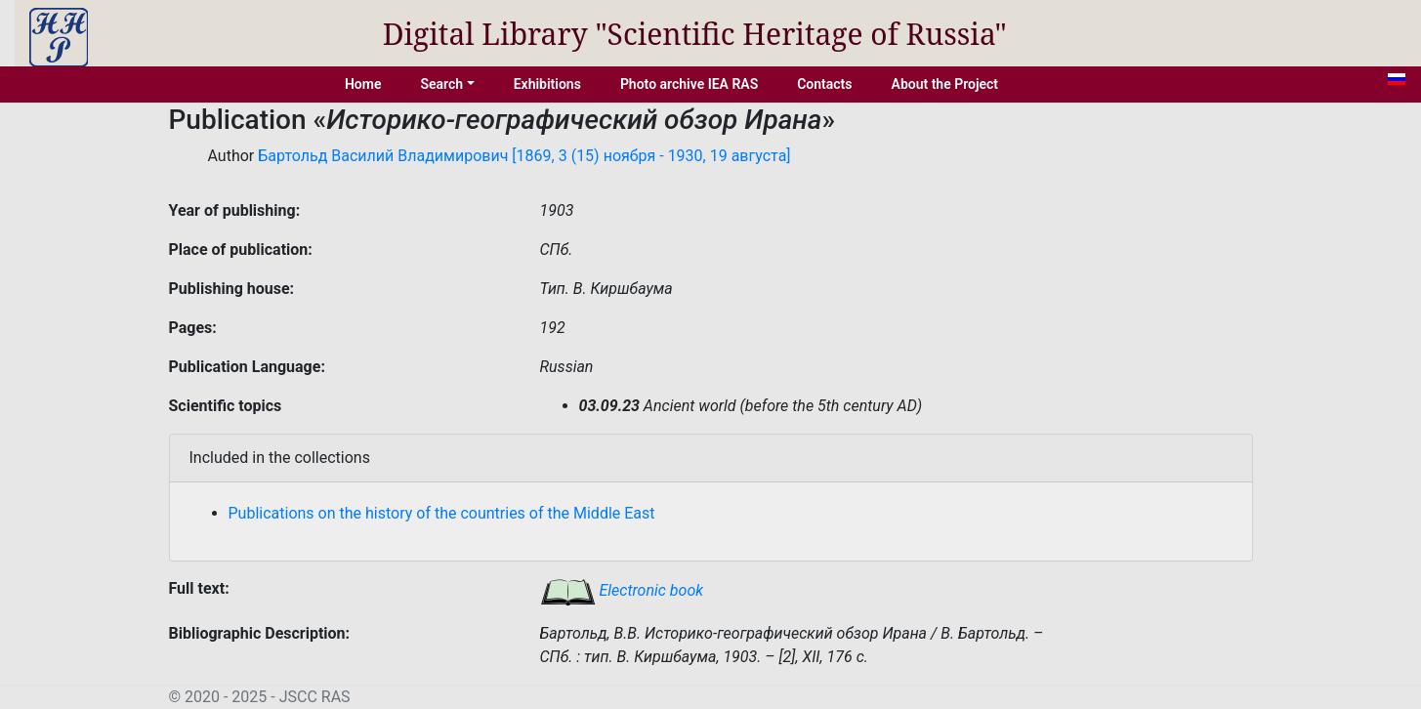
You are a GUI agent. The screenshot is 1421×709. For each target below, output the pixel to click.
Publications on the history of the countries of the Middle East (442, 513)
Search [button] (441, 84)
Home (363, 84)
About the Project (945, 84)
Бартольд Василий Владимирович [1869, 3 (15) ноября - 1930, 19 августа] (524, 155)
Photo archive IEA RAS (689, 84)
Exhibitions (547, 84)
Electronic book (622, 590)
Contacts (824, 84)
